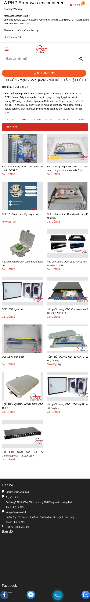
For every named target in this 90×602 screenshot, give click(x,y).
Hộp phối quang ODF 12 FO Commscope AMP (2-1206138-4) (22, 454)
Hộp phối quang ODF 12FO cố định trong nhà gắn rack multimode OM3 (67, 168)
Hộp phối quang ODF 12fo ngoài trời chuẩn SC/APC (22, 168)
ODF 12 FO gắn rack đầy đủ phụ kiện (21, 214)
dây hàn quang (65, 105)
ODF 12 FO (21, 87)
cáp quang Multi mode (43, 101)
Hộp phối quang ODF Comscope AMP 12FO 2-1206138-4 (67, 311)
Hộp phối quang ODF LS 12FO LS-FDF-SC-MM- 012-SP (67, 263)
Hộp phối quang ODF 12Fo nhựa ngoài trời (22, 263)
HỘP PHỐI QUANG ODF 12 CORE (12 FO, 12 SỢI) (67, 358)
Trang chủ (7, 87)
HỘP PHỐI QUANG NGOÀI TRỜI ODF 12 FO (22, 406)
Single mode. (66, 101)
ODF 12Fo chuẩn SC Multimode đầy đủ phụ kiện (67, 216)
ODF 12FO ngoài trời (12, 309)
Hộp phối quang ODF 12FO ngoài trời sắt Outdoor (67, 406)
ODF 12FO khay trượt (13, 356)
